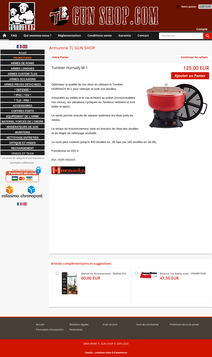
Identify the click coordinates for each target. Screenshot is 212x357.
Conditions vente (99, 35)
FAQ (14, 35)
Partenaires (76, 329)
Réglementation (69, 35)
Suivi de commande (147, 324)
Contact (143, 35)
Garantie (124, 35)
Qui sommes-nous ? (37, 35)
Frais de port (110, 324)
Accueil (40, 324)
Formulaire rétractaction (50, 329)
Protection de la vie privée (184, 324)
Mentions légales (79, 324)
